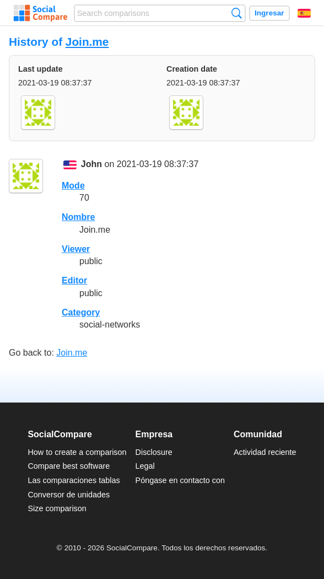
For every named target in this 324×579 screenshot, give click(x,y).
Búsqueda (236, 13)
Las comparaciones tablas (74, 480)
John (91, 164)
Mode (73, 185)
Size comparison (57, 508)
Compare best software (69, 466)
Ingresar (269, 13)
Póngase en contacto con (180, 480)
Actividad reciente (265, 452)
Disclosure (154, 452)
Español (304, 13)
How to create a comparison (77, 452)
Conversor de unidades (69, 494)
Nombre (78, 217)
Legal (145, 466)
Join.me (87, 41)
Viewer (76, 249)
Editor (74, 280)
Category (81, 312)
